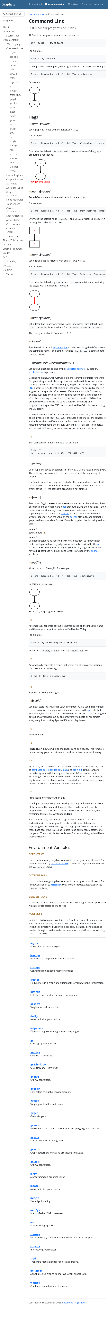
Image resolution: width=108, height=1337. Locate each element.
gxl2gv (34, 1161)
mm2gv (35, 1210)
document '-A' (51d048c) (74, 1302)
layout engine (60, 347)
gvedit (34, 1101)
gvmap (34, 1125)
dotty (34, 1016)
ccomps (35, 967)
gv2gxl (34, 1076)
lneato (34, 1185)
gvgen (34, 1113)
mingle (34, 1198)
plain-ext (77, 769)
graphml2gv (38, 1064)
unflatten (36, 1270)
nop (32, 1222)
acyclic (34, 943)
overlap (65, 513)
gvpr (33, 1149)
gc (31, 1040)
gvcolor (35, 1088)
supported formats (75, 368)
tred (33, 1258)
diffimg (35, 991)
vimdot (35, 1282)
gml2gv (35, 1052)
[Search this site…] (13, 14)
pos (64, 506)
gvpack (34, 1137)
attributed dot (36, 372)
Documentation (37, 14)
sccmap (35, 1234)
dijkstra (35, 1004)
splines (73, 516)
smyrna (35, 1246)
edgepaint (36, 1028)
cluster (34, 979)
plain (65, 769)
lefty (33, 1173)
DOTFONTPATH (59, 863)
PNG (31, 387)
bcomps (35, 955)
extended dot (54, 769)
